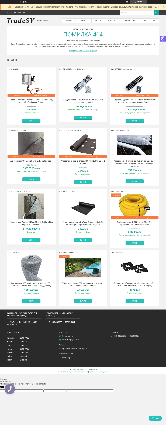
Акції (144, 21)
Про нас (98, 21)
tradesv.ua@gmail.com (70, 340)
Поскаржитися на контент (79, 372)
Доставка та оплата (128, 21)
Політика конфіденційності (98, 372)
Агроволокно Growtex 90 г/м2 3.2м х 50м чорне (31, 161)
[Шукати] (156, 12)
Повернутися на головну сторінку (83, 51)
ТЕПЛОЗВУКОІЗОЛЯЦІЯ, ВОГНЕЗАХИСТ (62, 322)
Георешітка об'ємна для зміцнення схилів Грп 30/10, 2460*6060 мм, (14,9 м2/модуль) (134, 284)
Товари (82, 21)
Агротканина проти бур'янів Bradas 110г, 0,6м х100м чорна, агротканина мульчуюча (83, 223)
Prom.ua (95, 369)
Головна (69, 21)
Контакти (111, 21)
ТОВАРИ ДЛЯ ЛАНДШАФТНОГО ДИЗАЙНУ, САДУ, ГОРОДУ (22, 323)
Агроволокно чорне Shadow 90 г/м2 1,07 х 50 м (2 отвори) (83, 162)
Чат (155, 418)
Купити (31, 121)
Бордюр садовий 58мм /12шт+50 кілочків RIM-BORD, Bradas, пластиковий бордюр (134, 101)
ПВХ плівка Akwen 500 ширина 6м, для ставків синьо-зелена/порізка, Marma (83, 284)
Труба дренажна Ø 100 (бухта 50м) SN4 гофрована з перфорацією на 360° (134, 223)
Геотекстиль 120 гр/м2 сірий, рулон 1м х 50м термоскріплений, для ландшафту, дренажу (31, 284)
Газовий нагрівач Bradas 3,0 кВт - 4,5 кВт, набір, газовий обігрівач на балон (31, 101)
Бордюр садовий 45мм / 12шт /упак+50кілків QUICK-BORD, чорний (83, 101)
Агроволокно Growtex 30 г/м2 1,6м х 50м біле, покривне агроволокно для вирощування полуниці (134, 163)
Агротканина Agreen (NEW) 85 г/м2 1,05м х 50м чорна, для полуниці (31, 223)
